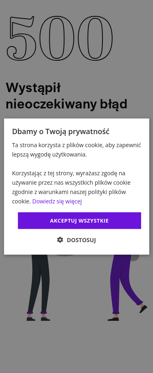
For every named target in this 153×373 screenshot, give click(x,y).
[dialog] (76, 186)
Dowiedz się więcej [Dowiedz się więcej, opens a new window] (57, 201)
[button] (76, 240)
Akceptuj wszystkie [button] (79, 220)
